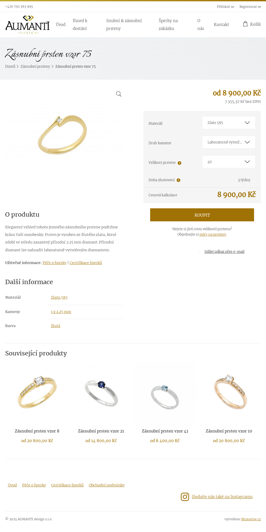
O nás (200, 24)
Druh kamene (160, 143)
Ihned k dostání (80, 24)
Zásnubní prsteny (35, 66)
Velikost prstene (162, 162)
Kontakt (221, 24)
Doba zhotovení (162, 180)
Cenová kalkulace (163, 195)
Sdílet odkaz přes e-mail (224, 251)
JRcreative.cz (251, 519)
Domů (10, 66)
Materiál (155, 123)
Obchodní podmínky (107, 485)
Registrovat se (250, 7)
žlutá (55, 325)
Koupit (202, 215)
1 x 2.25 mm (61, 311)
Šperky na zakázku (168, 24)
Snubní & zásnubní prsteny (124, 24)
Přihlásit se (225, 7)
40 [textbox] (210, 162)
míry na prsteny (213, 234)
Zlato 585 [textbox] (215, 123)
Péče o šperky (54, 262)
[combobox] (229, 122)
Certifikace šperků (86, 262)
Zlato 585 (59, 297)
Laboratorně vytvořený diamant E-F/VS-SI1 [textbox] (231, 142)
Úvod (60, 24)
